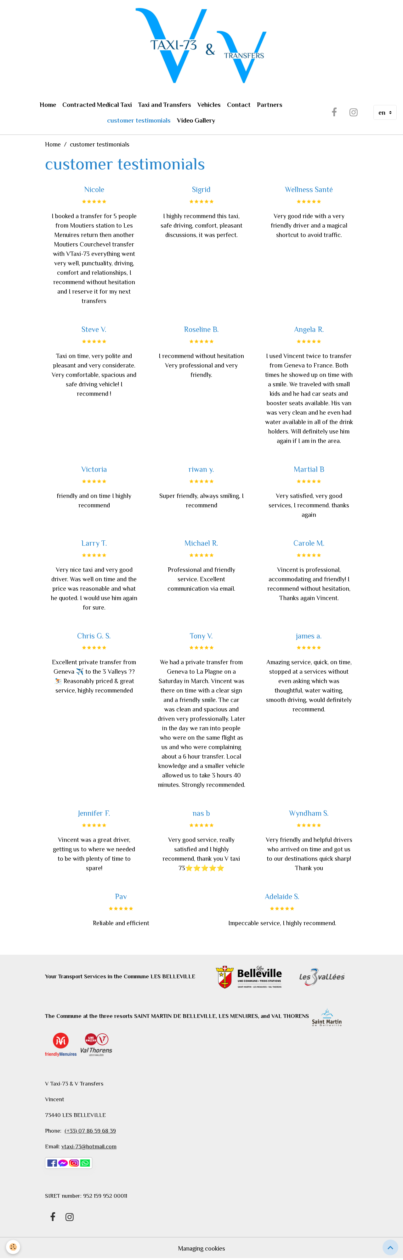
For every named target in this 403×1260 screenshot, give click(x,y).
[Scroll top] (390, 1247)
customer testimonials (139, 121)
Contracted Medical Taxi (97, 105)
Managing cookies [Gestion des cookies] (201, 1249)
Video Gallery (196, 121)
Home (48, 105)
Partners (269, 105)
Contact (239, 105)
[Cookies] (13, 1247)
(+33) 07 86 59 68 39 (90, 1131)
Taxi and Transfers (164, 105)
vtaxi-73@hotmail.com (88, 1147)
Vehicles (209, 105)
